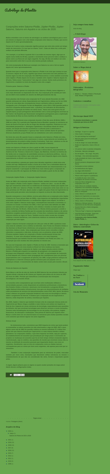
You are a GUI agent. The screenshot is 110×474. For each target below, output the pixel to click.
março (12, 433)
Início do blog (77, 28)
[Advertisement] (37, 399)
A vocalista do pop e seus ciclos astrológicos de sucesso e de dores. (86, 178)
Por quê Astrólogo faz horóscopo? (85, 136)
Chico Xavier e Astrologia (82, 134)
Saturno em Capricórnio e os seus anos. (87, 196)
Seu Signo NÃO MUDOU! (83, 171)
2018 (10, 445)
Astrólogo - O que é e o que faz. (85, 132)
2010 (10, 461)
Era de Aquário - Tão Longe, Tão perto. (87, 153)
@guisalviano (77, 281)
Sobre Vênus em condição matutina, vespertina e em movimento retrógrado (87, 186)
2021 (10, 440)
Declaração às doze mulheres (84, 166)
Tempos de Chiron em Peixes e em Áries (87, 198)
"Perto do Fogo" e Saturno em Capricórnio (88, 211)
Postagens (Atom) (16, 421)
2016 (10, 450)
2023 (10, 431)
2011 (10, 458)
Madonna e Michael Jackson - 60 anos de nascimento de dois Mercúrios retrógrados (88, 204)
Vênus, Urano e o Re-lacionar (84, 201)
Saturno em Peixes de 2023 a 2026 (20, 435)
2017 (10, 448)
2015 (10, 453)
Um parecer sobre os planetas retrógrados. (88, 149)
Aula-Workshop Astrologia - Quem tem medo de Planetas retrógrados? (87, 214)
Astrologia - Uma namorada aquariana (86, 156)
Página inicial (37, 418)
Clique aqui (76, 270)
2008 (10, 464)
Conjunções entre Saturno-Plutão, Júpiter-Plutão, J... (86, 218)
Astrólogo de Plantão (20, 10)
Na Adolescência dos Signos (83, 168)
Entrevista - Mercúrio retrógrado (84, 151)
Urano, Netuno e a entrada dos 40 (85, 194)
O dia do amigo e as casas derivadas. (86, 143)
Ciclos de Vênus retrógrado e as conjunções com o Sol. (85, 182)
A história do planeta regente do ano (86, 173)
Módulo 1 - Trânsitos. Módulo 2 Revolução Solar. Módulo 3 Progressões (88, 94)
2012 (10, 456)
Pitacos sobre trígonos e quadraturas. (86, 175)
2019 (10, 442)
